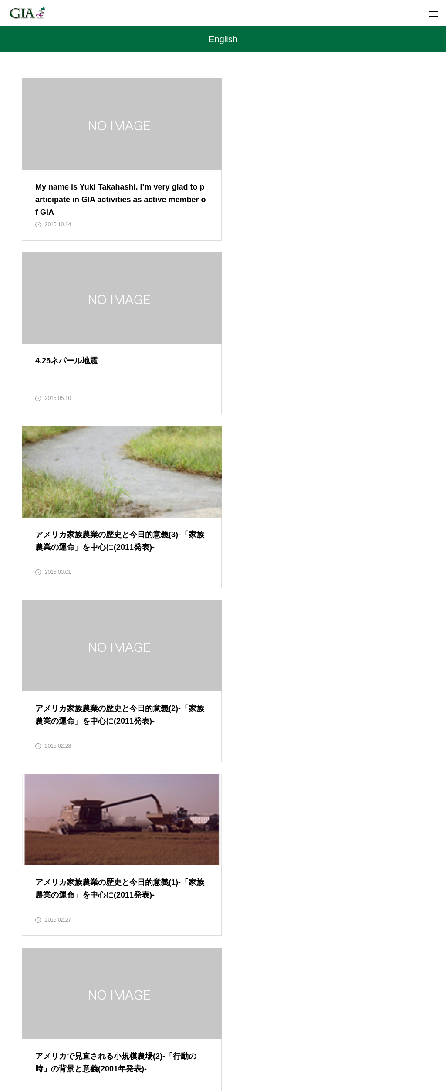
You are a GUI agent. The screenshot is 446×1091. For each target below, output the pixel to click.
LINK (296, 1051)
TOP (103, 1051)
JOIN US (260, 1051)
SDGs (222, 1051)
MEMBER (183, 1051)
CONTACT (334, 1051)
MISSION (139, 1051)
